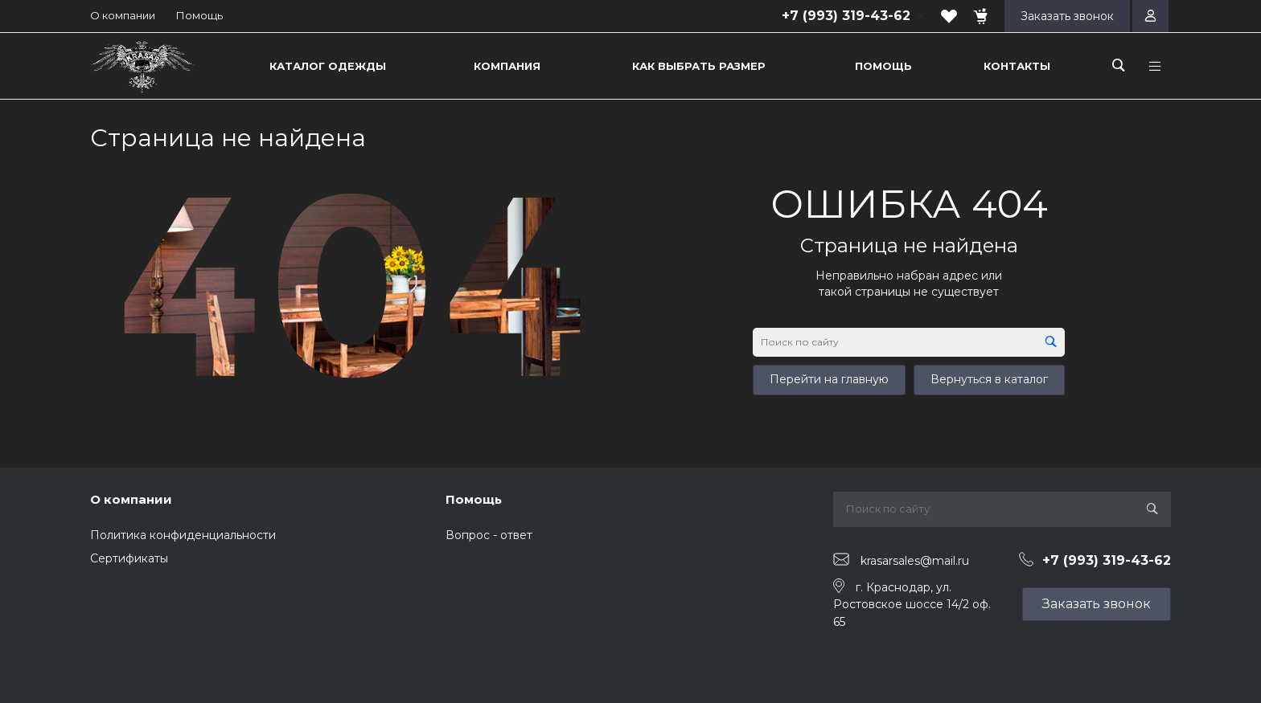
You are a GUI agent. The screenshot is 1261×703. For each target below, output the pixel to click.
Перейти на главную (829, 379)
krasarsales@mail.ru (915, 560)
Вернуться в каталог (989, 379)
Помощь (199, 15)
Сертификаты (129, 558)
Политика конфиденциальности (183, 535)
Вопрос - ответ (489, 535)
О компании (122, 15)
